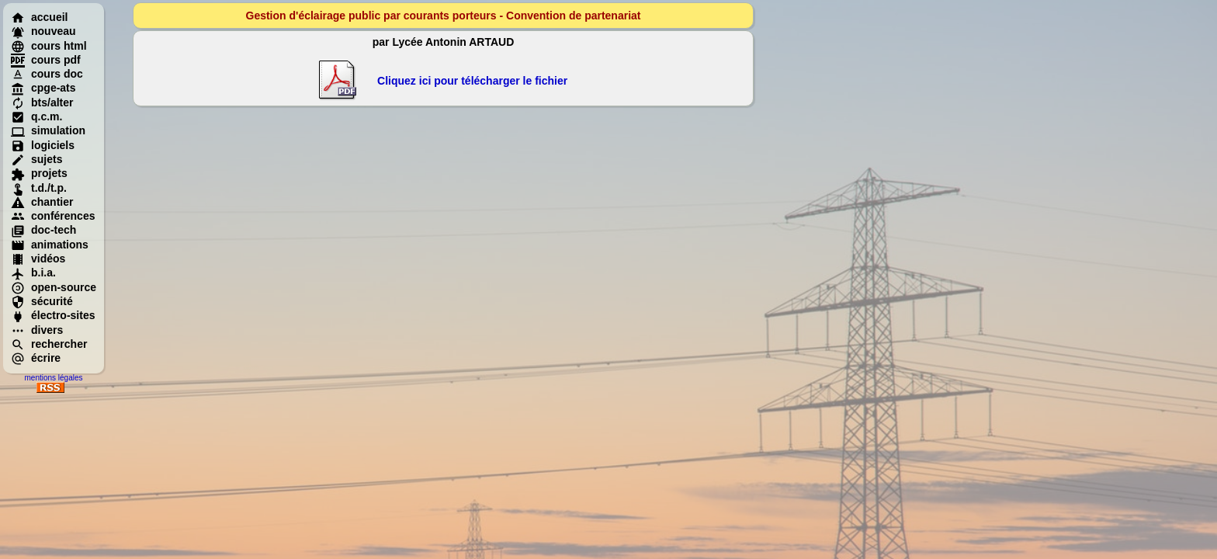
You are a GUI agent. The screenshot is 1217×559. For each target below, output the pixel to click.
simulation (48, 130)
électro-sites (53, 315)
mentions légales (53, 377)
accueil (39, 17)
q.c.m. (36, 116)
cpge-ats (43, 88)
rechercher (49, 344)
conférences (53, 216)
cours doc (47, 74)
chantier (42, 202)
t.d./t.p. (39, 188)
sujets (36, 159)
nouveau (43, 31)
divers (37, 330)
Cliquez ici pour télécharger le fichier (472, 81)
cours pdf (46, 60)
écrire (36, 358)
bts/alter (42, 102)
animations (49, 244)
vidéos (38, 258)
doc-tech (43, 230)
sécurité (42, 301)
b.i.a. (33, 272)
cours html (49, 46)
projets (39, 173)
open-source (53, 287)
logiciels (43, 145)
